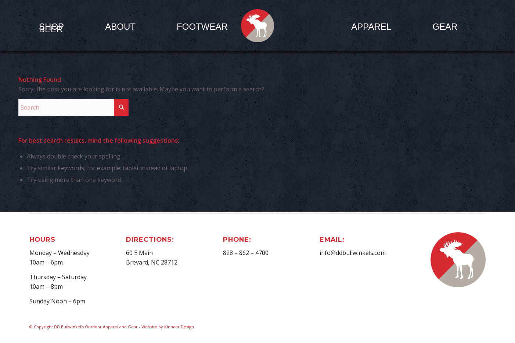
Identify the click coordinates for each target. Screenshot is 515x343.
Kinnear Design (179, 326)
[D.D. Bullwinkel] (257, 25)
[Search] (73, 107)
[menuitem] (120, 26)
